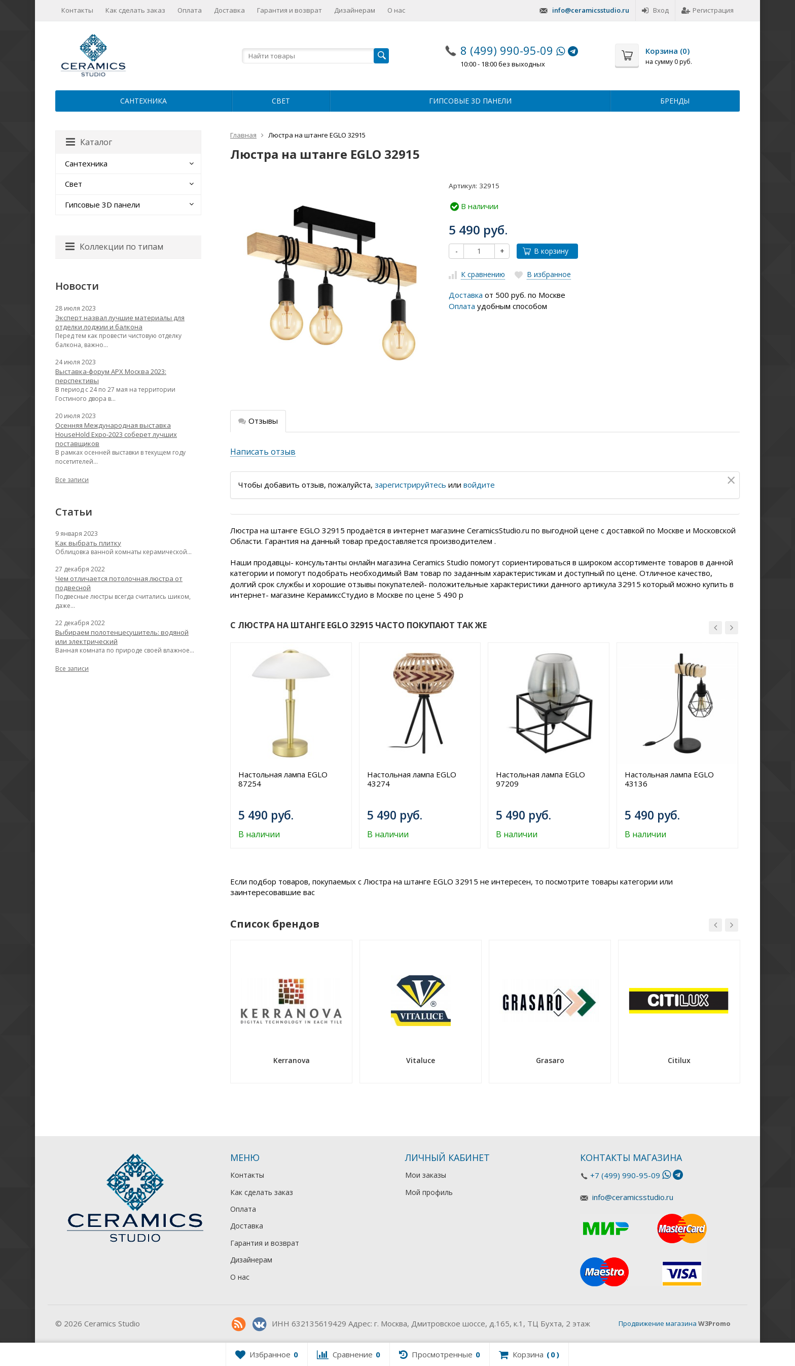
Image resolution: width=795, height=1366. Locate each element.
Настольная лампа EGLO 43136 (669, 779)
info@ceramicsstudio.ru (590, 10)
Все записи (72, 479)
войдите (479, 485)
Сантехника (143, 101)
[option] (291, 745)
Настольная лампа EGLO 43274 (411, 779)
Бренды (675, 101)
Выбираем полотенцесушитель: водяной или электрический (122, 637)
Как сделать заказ (135, 10)
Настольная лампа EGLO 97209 (540, 779)
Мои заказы (425, 1175)
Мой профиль (429, 1192)
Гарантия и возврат (289, 10)
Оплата (189, 10)
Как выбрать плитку (88, 543)
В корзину (545, 251)
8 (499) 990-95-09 (506, 50)
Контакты (77, 10)
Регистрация (707, 10)
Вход (655, 10)
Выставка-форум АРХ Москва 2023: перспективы (110, 376)
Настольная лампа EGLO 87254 (283, 779)
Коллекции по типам (114, 246)
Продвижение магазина (658, 1323)
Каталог (89, 142)
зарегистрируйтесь (410, 485)
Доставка (229, 10)
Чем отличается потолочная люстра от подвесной (119, 583)
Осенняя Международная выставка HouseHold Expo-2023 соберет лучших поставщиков (116, 434)
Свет (281, 101)
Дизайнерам (354, 10)
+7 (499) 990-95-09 (625, 1175)
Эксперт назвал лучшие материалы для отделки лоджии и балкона (120, 322)
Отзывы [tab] (258, 421)
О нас (396, 10)
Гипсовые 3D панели (470, 101)
